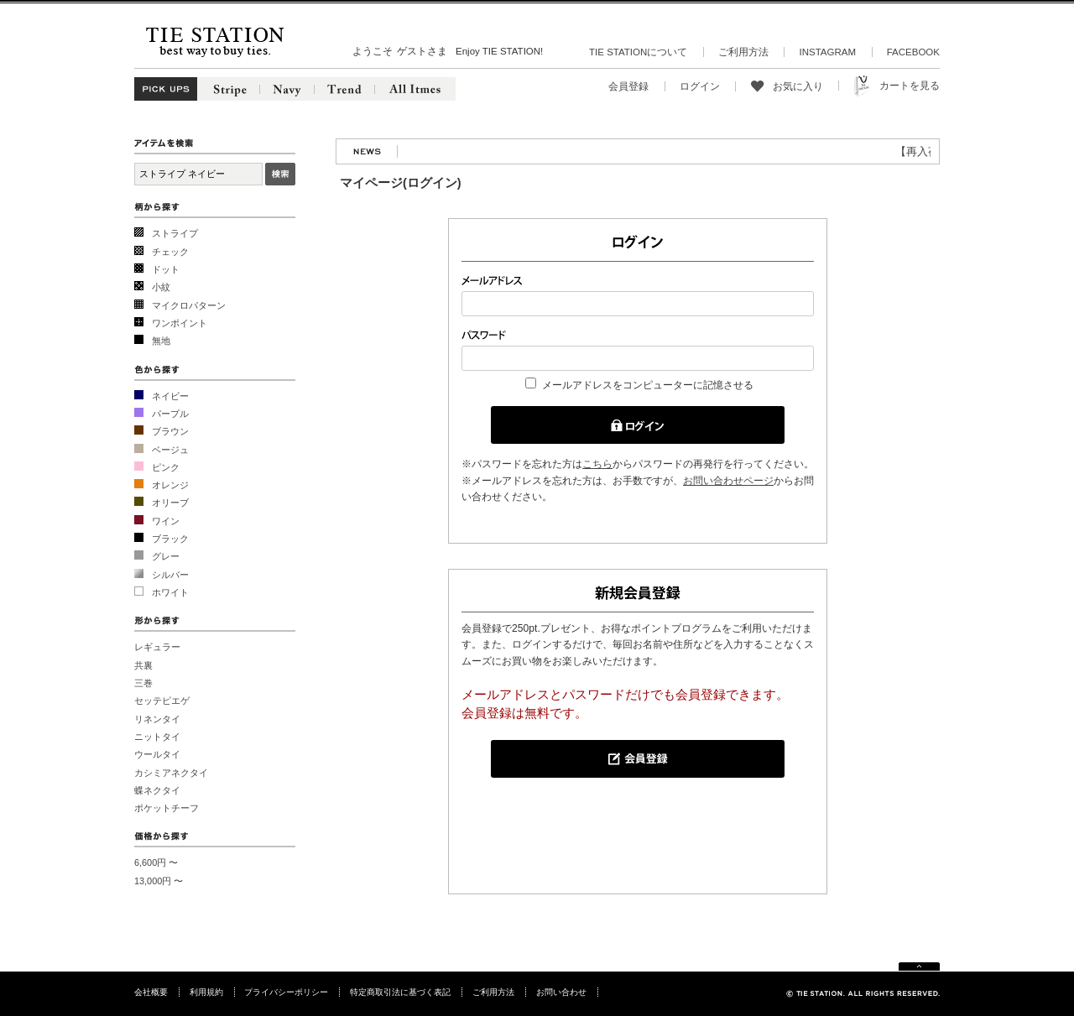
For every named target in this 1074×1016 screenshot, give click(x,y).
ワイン (166, 521)
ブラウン (170, 431)
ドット (166, 269)
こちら (597, 464)
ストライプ (175, 233)
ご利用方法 (743, 52)
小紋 (161, 287)
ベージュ (170, 450)
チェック (170, 252)
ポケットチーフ (166, 808)
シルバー (170, 575)
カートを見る (909, 86)
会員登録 (628, 86)
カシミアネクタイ (171, 773)
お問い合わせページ (728, 481)
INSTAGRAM (827, 52)
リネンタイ (157, 719)
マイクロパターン (189, 305)
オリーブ (170, 503)
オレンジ (170, 485)
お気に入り (798, 86)
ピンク (166, 467)
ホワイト (170, 592)
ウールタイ (157, 754)
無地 (161, 341)
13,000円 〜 (158, 881)
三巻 (143, 683)
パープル (170, 414)
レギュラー (157, 647)
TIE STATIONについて (638, 52)
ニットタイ (157, 737)
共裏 (143, 665)
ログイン (700, 86)
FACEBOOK (913, 52)
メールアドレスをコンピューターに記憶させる (647, 385)
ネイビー (170, 396)
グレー (166, 556)
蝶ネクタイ (157, 790)
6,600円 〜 (156, 862)
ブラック (170, 539)
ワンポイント (179, 323)
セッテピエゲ (162, 701)
